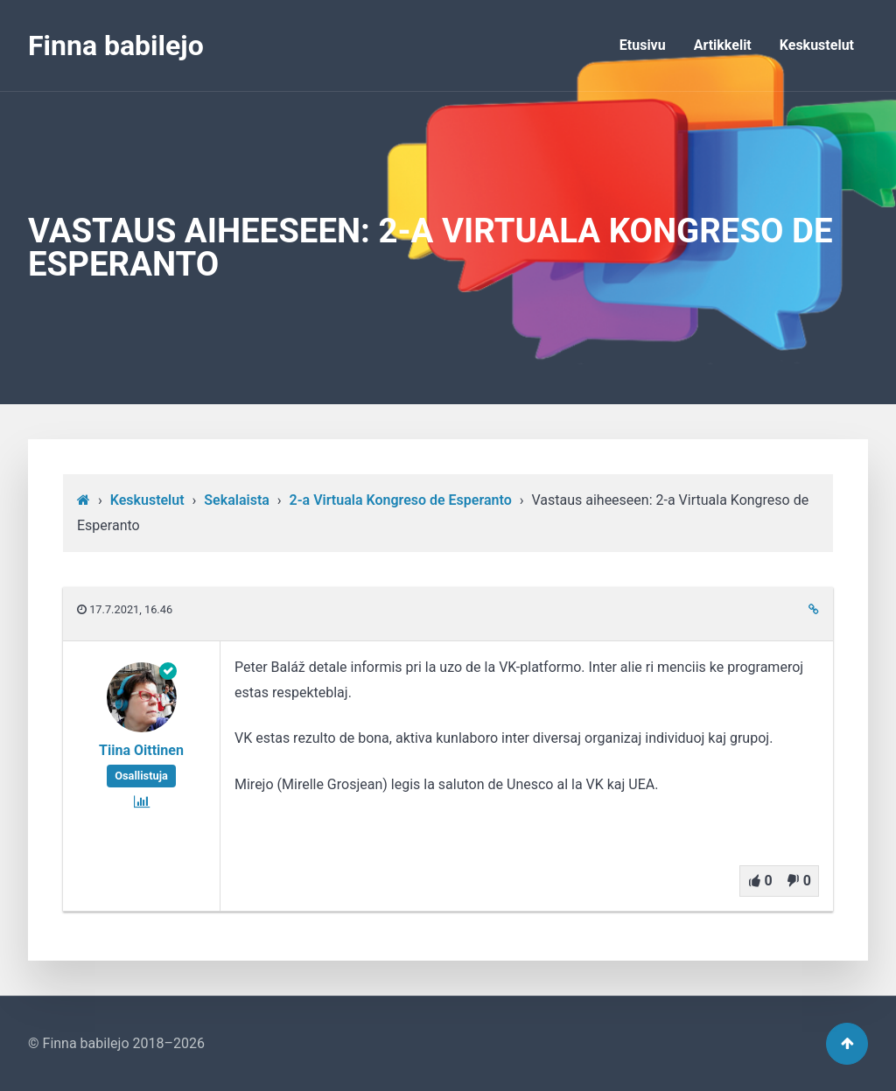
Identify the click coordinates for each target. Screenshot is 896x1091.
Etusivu (643, 45)
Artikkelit (723, 45)
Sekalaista (237, 500)
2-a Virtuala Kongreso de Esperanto (401, 500)
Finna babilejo (116, 45)
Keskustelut (817, 45)
